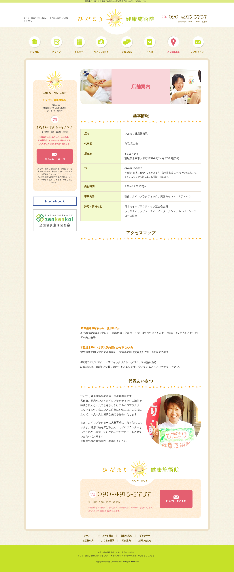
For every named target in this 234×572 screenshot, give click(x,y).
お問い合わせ (144, 540)
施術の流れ (126, 535)
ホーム (87, 535)
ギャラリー (144, 535)
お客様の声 (88, 540)
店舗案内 (126, 540)
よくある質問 (107, 540)
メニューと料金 (105, 535)
